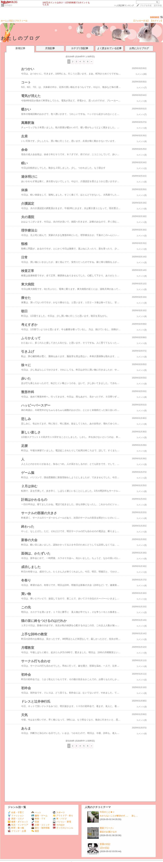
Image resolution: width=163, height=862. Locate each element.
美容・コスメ (16, 818)
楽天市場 (158, 5)
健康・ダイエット (18, 821)
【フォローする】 (141, 20)
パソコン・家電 (62, 821)
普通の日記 (105, 844)
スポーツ (59, 812)
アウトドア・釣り (63, 815)
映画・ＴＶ (38, 818)
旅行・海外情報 (40, 828)
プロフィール (21, 20)
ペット (36, 812)
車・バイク (60, 818)
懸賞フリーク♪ (107, 828)
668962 (154, 17)
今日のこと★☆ (107, 812)
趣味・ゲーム (39, 815)
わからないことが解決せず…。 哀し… (119, 815)
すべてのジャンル (63, 828)
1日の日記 (104, 848)
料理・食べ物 (16, 828)
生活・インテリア (18, 825)
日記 (11, 20)
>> (124, 5)
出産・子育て (16, 812)
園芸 (35, 831)
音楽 (35, 821)
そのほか (8, 5)
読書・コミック (40, 825)
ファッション (16, 815)
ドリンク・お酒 (17, 831)
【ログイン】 (156, 20)
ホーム (4, 20)
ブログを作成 (145, 5)
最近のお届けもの (108, 832)
